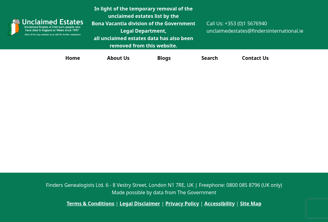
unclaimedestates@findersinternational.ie (254, 30)
